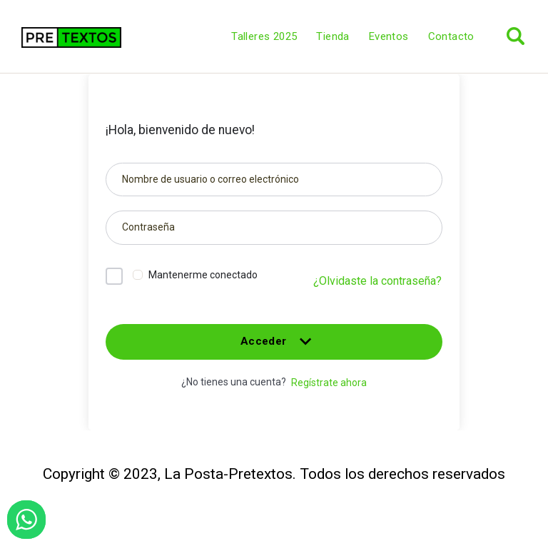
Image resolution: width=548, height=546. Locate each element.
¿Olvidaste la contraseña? (377, 281)
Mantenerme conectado (203, 274)
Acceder (274, 347)
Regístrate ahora (329, 382)
